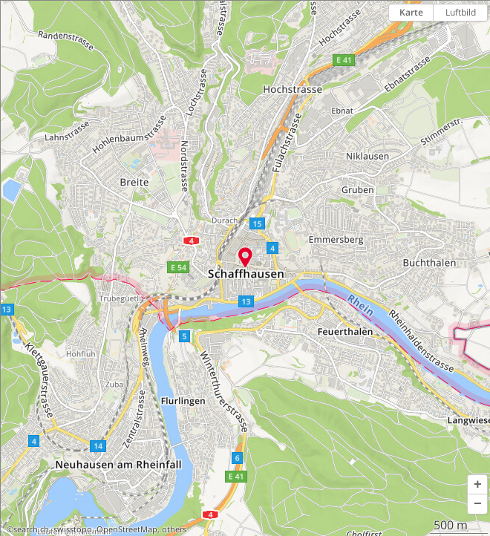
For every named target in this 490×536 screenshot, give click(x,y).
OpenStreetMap (127, 529)
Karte (411, 12)
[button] (477, 484)
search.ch (31, 529)
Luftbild (460, 12)
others (174, 529)
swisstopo (72, 529)
